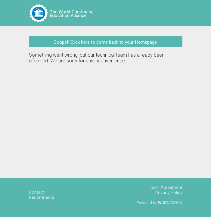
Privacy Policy (168, 192)
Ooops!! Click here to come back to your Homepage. (106, 42)
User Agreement (166, 187)
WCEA (163, 202)
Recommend (41, 197)
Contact (37, 192)
